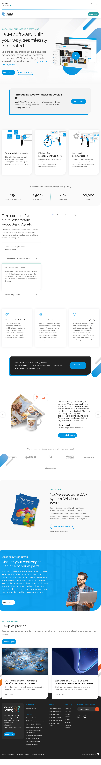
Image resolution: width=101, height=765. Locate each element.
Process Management (33, 758)
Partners (68, 731)
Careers (67, 739)
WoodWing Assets (55, 731)
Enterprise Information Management (33, 751)
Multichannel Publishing (33, 744)
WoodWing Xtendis (55, 737)
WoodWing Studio (55, 728)
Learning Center (68, 746)
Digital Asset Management (35, 741)
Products (52, 724)
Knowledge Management (34, 755)
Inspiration (30, 724)
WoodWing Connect (55, 740)
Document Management (34, 747)
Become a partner (68, 735)
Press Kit (68, 742)
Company (68, 724)
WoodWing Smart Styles (54, 744)
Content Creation (32, 738)
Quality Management (33, 761)
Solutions (29, 734)
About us (68, 728)
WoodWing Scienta (55, 734)
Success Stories (31, 728)
